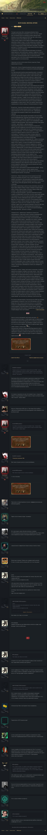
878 (7, 508)
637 (7, 770)
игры (15, 26)
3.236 (7, 373)
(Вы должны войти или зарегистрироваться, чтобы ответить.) (22, 827)
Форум (30, 14)
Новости (23, 14)
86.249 (7, 38)
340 (7, 727)
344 (7, 400)
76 (7, 712)
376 (7, 790)
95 (7, 741)
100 (7, 582)
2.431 (7, 820)
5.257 (7, 415)
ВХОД (42, 13)
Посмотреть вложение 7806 (18, 458)
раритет (19, 26)
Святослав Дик (40, 309)
